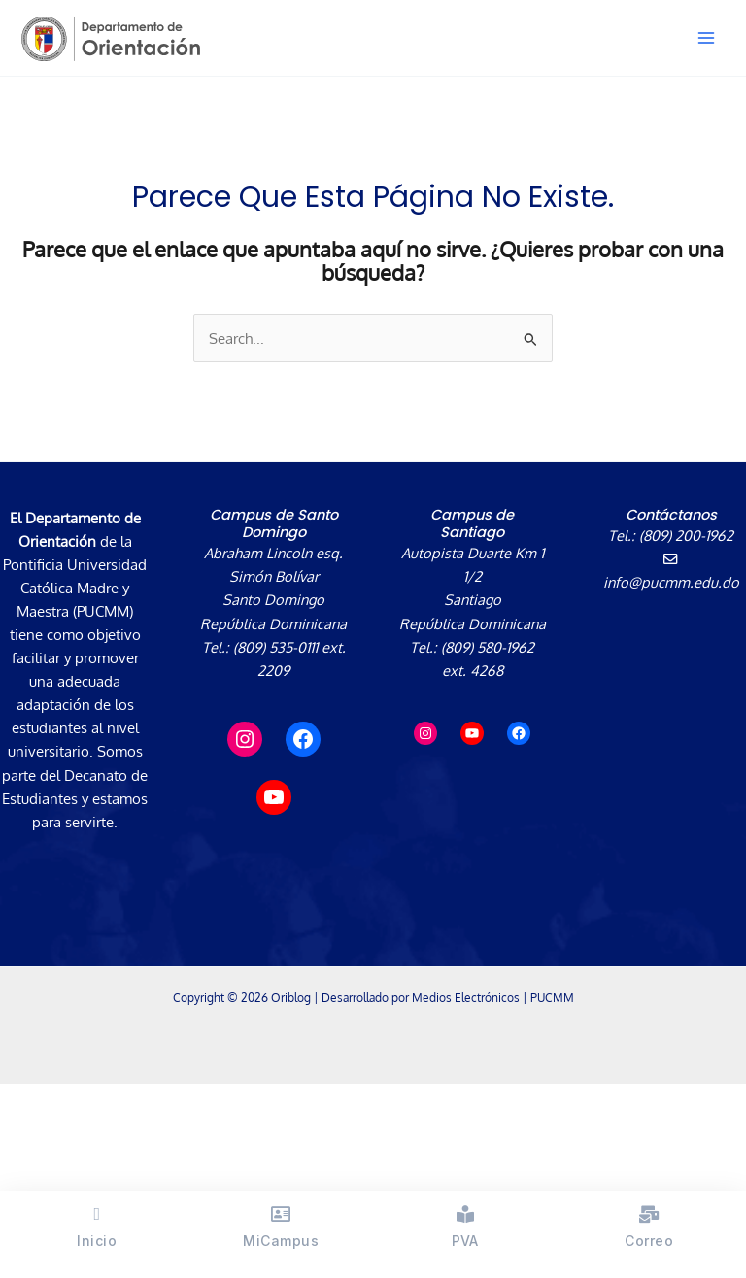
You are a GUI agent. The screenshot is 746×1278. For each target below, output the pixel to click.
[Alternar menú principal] (706, 37)
